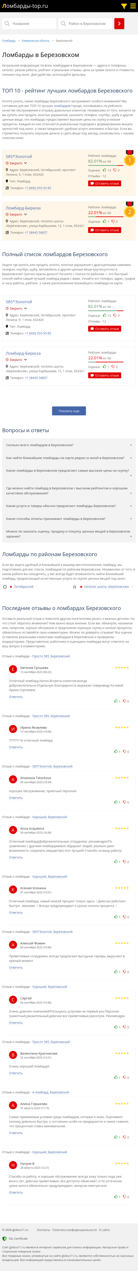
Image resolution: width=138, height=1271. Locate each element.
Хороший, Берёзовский (49, 817)
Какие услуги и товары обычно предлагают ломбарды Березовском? (61, 506)
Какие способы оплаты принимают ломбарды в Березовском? (55, 518)
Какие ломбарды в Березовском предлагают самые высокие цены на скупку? (67, 470)
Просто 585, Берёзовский (51, 656)
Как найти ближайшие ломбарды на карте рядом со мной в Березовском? (65, 458)
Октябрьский (23, 586)
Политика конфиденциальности (74, 1230)
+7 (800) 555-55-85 (38, 188)
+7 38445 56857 (36, 232)
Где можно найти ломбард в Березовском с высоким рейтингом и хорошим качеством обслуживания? (67, 490)
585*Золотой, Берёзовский (52, 766)
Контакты (43, 1230)
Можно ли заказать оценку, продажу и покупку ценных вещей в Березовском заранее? (68, 533)
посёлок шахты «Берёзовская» (106, 586)
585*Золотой (19, 156)
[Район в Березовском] (85, 23)
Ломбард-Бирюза (23, 208)
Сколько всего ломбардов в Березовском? (39, 445)
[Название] (29, 23)
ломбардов (62, 106)
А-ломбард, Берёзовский (50, 1092)
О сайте (104, 1230)
